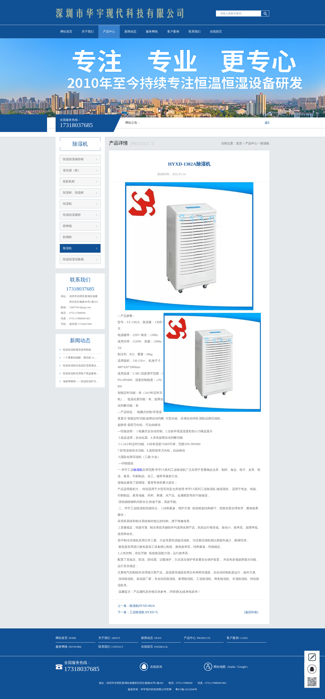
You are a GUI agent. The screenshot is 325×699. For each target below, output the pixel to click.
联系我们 (195, 31)
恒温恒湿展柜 (72, 214)
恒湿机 (67, 203)
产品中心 (109, 31)
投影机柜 (69, 181)
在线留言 (216, 31)
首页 (239, 143)
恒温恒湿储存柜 (73, 159)
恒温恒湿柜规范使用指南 (77, 349)
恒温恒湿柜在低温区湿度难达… (81, 365)
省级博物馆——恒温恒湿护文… (81, 381)
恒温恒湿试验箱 (73, 259)
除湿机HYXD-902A (142, 605)
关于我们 (88, 31)
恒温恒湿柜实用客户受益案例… (81, 373)
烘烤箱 (67, 226)
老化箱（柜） (72, 170)
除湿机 (67, 248)
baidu (232, 666)
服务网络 (152, 31)
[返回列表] (251, 612)
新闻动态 (130, 31)
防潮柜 (67, 237)
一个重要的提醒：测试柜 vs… (80, 357)
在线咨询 (156, 666)
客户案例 (173, 31)
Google (242, 666)
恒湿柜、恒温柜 (73, 192)
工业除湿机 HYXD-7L (144, 612)
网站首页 (66, 31)
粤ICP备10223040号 (186, 689)
